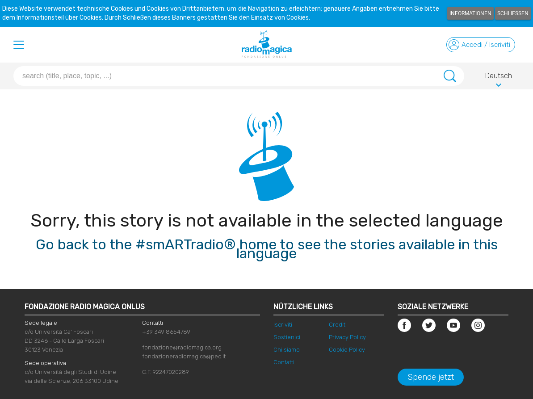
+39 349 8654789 (166, 331)
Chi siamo (286, 349)
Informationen (470, 13)
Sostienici (286, 337)
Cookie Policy (347, 349)
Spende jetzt (430, 377)
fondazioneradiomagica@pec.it (184, 356)
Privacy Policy (347, 337)
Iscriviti (282, 324)
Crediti (338, 324)
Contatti (283, 362)
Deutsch (498, 77)
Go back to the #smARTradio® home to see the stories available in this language (267, 249)
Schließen (513, 13)
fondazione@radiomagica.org (182, 347)
